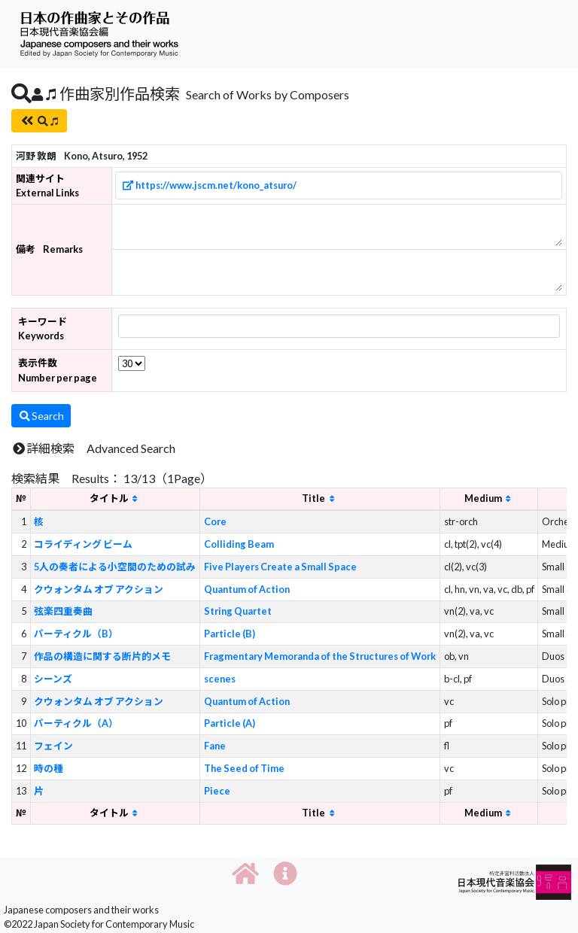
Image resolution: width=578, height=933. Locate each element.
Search (41, 415)
